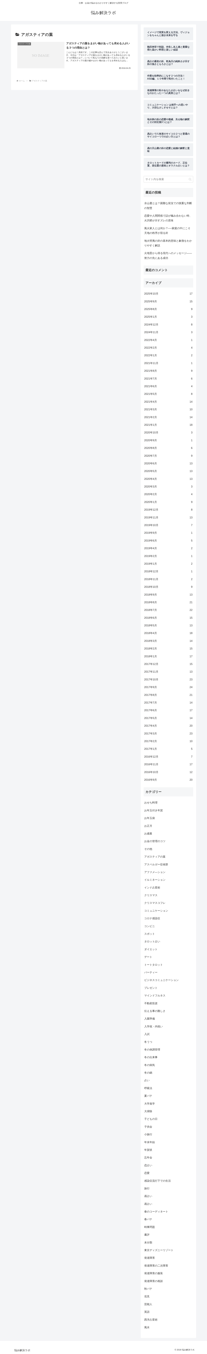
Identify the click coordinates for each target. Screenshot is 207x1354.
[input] (168, 179)
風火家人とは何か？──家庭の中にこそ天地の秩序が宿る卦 (167, 230)
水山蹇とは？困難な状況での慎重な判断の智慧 (168, 205)
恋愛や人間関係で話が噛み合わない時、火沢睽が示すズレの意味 (168, 218)
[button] (190, 179)
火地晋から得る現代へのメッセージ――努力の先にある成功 (168, 255)
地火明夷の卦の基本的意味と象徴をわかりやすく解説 (168, 243)
